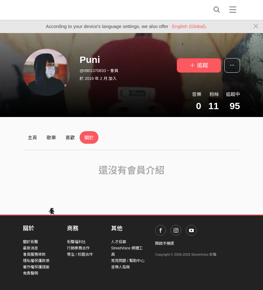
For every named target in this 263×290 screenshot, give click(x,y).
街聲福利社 (76, 242)
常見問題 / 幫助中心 (127, 261)
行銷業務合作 (78, 248)
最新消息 (30, 248)
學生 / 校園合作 (80, 254)
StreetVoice (49, 10)
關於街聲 (30, 242)
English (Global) (189, 26)
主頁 (32, 137)
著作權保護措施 (36, 267)
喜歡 (70, 137)
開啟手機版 (164, 243)
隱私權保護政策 (36, 261)
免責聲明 (30, 273)
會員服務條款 (34, 254)
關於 (89, 137)
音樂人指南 (120, 267)
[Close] (256, 26)
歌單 (51, 137)
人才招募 (118, 242)
